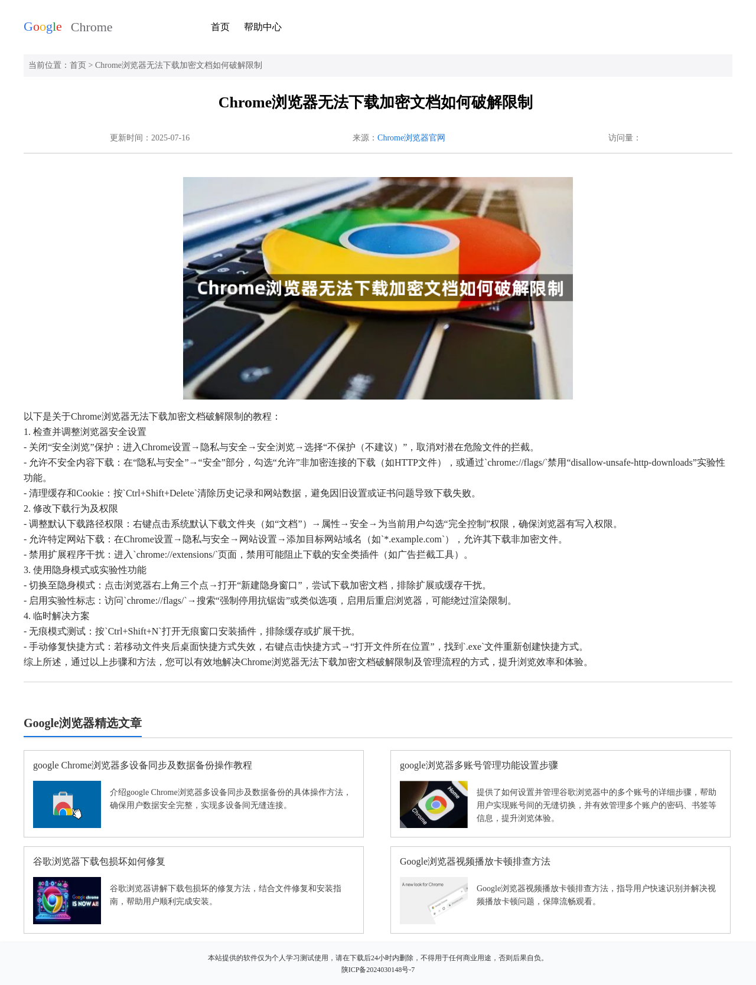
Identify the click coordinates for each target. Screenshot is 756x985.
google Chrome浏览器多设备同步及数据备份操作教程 (142, 765)
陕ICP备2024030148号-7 (378, 970)
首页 (220, 27)
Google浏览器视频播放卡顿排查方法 (475, 861)
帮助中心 (263, 27)
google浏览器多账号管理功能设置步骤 (479, 765)
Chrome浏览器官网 (411, 137)
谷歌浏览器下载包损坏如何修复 (99, 861)
